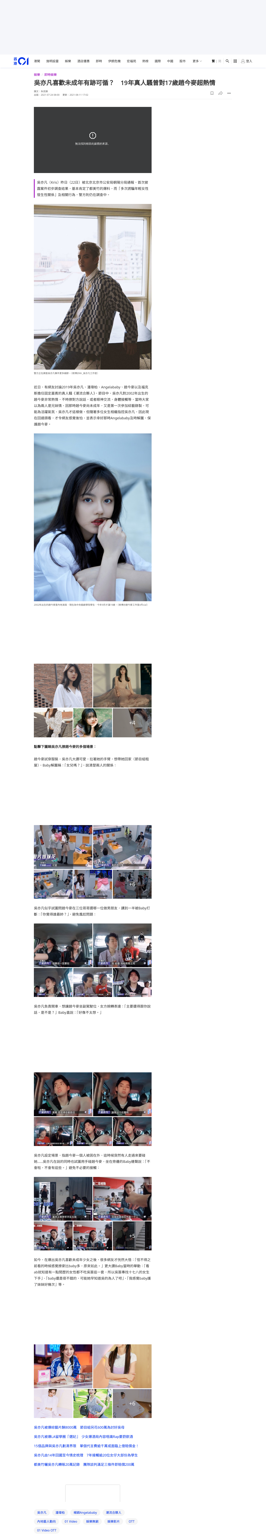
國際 (158, 61)
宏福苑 (131, 61)
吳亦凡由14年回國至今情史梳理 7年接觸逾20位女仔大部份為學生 (86, 1455)
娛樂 (68, 61)
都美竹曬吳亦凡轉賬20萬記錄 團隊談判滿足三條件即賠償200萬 (84, 1464)
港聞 (37, 61)
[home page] (21, 61)
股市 (182, 61)
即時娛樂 (50, 74)
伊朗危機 (114, 61)
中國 (170, 61)
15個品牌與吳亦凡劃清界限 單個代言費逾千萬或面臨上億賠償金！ (86, 1446)
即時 (99, 61)
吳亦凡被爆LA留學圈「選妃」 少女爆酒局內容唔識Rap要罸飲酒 (83, 1436)
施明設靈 (52, 61)
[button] (212, 93)
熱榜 (145, 61)
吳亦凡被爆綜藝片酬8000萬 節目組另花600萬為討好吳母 (79, 1427)
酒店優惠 (83, 61)
